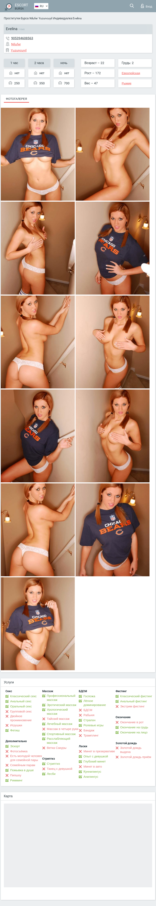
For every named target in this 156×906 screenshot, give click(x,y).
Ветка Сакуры (56, 748)
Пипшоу (15, 775)
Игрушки (16, 725)
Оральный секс (21, 706)
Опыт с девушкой (95, 756)
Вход (146, 6)
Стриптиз (53, 764)
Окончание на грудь (134, 727)
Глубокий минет (94, 761)
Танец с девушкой (59, 769)
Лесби (51, 774)
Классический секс (23, 696)
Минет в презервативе (99, 751)
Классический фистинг (136, 696)
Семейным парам (22, 765)
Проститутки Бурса (16, 18)
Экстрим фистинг (132, 706)
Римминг (16, 780)
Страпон (89, 720)
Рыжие (126, 83)
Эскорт (15, 746)
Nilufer (33, 18)
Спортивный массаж (61, 734)
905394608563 (22, 38)
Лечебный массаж (60, 724)
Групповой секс (21, 711)
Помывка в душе (22, 770)
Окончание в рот (132, 722)
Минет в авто (92, 766)
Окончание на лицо (134, 732)
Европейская (131, 73)
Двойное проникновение (21, 718)
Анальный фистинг (133, 701)
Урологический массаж (57, 712)
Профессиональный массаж (61, 698)
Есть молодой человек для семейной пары (26, 758)
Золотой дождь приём (135, 757)
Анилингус (90, 777)
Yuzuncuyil (45, 18)
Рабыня (88, 715)
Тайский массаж (58, 719)
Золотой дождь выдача (131, 750)
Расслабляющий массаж (58, 741)
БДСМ (87, 710)
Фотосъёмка (18, 751)
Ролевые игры (93, 725)
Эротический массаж (61, 705)
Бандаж (88, 730)
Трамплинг (91, 735)
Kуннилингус (92, 771)
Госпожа (89, 696)
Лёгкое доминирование (94, 703)
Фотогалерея (16, 98)
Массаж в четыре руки (62, 729)
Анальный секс (20, 701)
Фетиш (15, 730)
